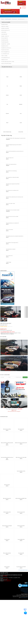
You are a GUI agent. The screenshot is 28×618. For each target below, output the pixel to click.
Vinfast (21, 76)
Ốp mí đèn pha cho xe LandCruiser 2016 (12, 190)
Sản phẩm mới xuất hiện (5, 28)
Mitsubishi (20, 104)
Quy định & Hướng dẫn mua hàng (23, 588)
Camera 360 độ (3, 32)
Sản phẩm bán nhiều (4, 24)
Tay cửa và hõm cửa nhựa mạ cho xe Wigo (7, 458)
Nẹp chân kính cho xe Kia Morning (11, 170)
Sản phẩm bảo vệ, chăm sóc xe (6, 47)
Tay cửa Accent (7, 539)
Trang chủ (2, 19)
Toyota (7, 76)
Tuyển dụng (26, 592)
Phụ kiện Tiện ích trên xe (5, 49)
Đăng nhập (24, 6)
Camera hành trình (4, 34)
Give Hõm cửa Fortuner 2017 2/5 (9, 326)
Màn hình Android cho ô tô (5, 30)
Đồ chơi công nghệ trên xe (5, 51)
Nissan (7, 122)
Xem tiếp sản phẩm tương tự (23, 570)
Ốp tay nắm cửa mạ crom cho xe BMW (12, 216)
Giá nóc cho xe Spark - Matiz (10, 203)
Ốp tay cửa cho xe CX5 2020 (7, 525)
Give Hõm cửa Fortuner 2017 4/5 (11, 326)
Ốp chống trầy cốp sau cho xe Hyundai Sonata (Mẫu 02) (14, 236)
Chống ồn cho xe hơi (4, 59)
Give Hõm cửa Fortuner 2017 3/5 (10, 326)
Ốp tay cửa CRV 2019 (21, 525)
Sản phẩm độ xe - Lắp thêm (5, 43)
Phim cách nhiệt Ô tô (4, 38)
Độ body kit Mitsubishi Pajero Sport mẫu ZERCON (13, 144)
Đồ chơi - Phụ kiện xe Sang (7, 131)
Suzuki (21, 122)
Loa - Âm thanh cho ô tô (5, 53)
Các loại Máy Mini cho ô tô (5, 57)
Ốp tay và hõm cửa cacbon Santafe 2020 (7, 443)
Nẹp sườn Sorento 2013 (9, 157)
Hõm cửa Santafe (21, 429)
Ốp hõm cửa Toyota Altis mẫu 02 (11, 164)
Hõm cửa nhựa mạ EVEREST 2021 (21, 498)
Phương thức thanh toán (24, 589)
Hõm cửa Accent (7, 484)
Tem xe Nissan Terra (9, 255)
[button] (2, 312)
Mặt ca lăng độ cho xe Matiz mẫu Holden (12, 177)
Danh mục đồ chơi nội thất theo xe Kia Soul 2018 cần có (14, 151)
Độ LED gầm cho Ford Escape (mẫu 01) (12, 242)
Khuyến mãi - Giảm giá (4, 26)
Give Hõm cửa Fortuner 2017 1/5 (8, 326)
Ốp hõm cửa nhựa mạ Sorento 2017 (21, 442)
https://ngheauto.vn (7, 580)
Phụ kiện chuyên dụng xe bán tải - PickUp (7, 61)
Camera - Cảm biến (4, 55)
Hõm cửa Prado (7, 566)
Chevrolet (7, 113)
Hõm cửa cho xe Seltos (7, 429)
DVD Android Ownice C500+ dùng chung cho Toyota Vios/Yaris (15, 138)
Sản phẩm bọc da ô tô (4, 45)
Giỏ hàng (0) (23, 7)
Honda (21, 95)
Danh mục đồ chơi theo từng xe (6, 63)
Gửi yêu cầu (25, 377)
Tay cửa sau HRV (21, 553)
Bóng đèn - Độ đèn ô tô (5, 36)
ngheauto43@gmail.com (24, 597)
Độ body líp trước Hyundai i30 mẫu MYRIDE (12, 183)
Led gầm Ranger (8, 262)
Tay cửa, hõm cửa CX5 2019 (21, 566)
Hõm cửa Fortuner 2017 (7, 498)
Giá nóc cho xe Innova (9, 229)
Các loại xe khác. (20, 131)
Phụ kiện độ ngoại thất (8, 19)
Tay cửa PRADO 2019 (21, 539)
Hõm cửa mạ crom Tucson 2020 (21, 457)
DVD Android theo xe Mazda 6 (10, 249)
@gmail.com (9, 579)
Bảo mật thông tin (25, 591)
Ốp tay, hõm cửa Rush (7, 553)
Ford (7, 104)
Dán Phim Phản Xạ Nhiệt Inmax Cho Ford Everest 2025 (14, 196)
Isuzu (21, 113)
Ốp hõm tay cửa (14, 19)
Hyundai (7, 95)
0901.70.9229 (12, 331)
